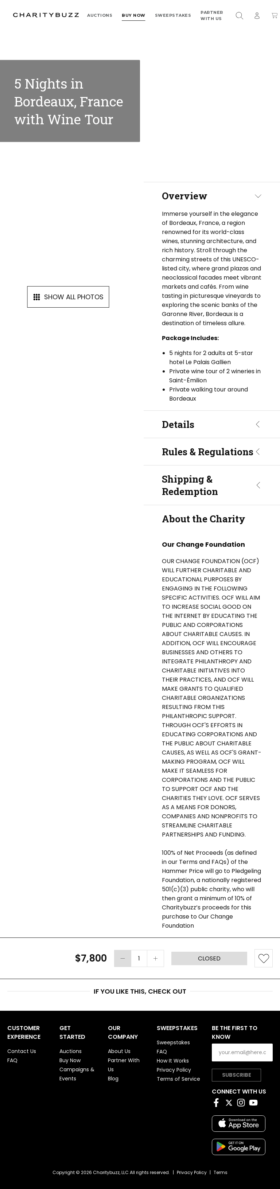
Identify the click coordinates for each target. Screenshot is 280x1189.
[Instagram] (243, 1104)
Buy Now (133, 15)
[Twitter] (230, 1104)
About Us (119, 1051)
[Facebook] (218, 1104)
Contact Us (21, 1051)
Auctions (99, 15)
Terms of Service (178, 1079)
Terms (221, 1172)
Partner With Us (212, 15)
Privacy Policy (174, 1069)
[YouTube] (255, 1104)
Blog (113, 1078)
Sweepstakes (173, 15)
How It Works (173, 1060)
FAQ (12, 1060)
